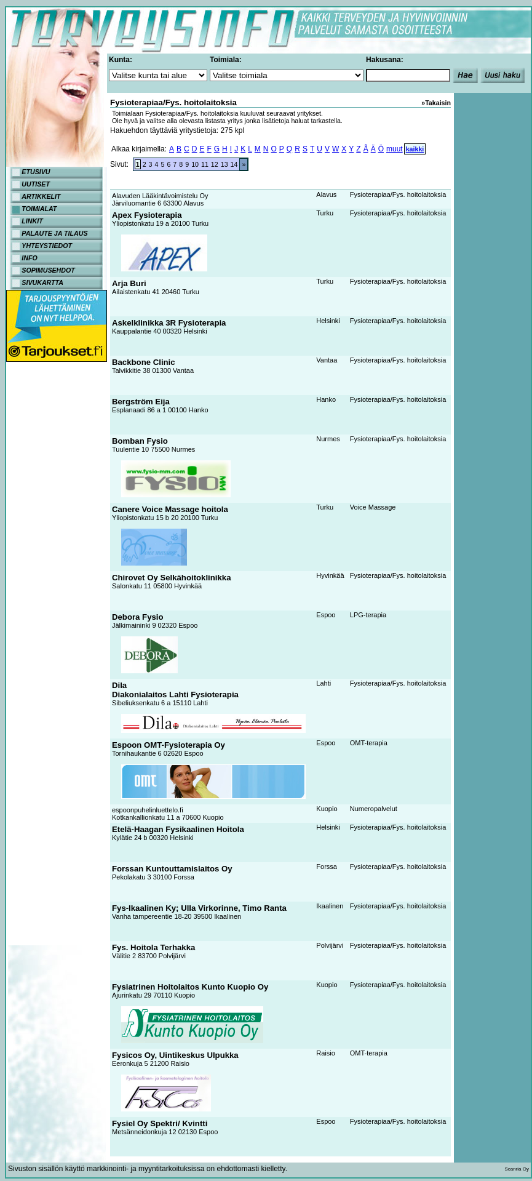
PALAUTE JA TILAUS (54, 233)
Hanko (326, 399)
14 (234, 164)
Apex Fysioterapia (147, 215)
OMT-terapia (368, 743)
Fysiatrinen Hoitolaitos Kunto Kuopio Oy (190, 986)
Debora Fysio (138, 617)
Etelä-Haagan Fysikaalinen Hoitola (178, 829)
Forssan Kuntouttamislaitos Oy (172, 868)
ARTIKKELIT (41, 196)
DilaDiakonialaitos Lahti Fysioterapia (175, 690)
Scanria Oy (516, 1169)
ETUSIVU (36, 171)
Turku (324, 213)
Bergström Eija (141, 401)
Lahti (323, 683)
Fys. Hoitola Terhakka (153, 947)
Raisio (325, 1053)
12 (214, 164)
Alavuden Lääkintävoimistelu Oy (160, 195)
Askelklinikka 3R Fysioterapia (169, 322)
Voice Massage (373, 507)
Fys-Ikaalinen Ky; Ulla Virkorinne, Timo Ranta (199, 908)
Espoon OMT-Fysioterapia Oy (168, 745)
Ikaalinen (329, 906)
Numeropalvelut (373, 808)
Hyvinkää (330, 575)
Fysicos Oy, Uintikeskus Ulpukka (175, 1055)
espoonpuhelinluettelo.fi (147, 810)
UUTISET (36, 184)
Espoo (325, 615)
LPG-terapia (368, 615)
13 (224, 164)
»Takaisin (436, 102)
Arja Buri (129, 283)
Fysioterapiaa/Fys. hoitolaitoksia (398, 194)
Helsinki (328, 320)
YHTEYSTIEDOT (47, 245)
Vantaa (326, 360)
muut (394, 149)
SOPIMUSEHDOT (48, 270)
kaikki (415, 149)
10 (195, 164)
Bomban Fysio (140, 441)
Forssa (326, 866)
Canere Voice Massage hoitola (170, 509)
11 (204, 164)
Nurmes (328, 438)
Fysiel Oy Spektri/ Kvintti (159, 1123)
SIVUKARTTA (42, 282)
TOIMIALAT (39, 208)
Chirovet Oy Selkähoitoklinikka (171, 577)
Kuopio (326, 808)
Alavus (326, 194)
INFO (29, 258)
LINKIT (32, 221)
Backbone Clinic (143, 362)
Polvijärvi (329, 945)
